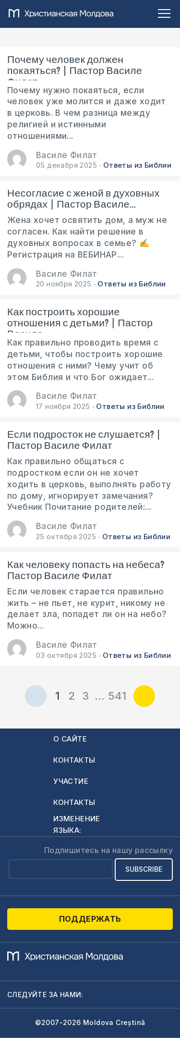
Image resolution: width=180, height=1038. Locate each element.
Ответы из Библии (137, 165)
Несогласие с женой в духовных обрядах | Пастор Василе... (83, 199)
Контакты (74, 760)
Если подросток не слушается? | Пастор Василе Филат (84, 440)
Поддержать (90, 919)
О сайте (70, 738)
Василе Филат (66, 155)
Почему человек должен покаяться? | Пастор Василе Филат (74, 67)
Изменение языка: (76, 824)
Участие (70, 781)
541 (117, 696)
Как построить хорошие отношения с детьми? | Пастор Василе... (80, 320)
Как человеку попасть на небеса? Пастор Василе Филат (85, 570)
